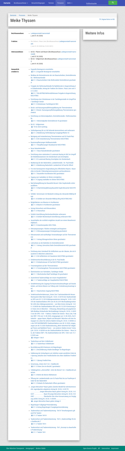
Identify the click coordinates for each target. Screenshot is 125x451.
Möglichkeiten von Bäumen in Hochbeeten (45, 202)
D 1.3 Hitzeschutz (39, 211)
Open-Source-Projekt (90, 448)
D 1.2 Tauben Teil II (39, 424)
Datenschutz (106, 448)
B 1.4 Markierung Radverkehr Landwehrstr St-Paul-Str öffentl (53, 165)
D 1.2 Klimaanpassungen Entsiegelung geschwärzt (50, 231)
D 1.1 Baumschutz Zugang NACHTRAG (46, 291)
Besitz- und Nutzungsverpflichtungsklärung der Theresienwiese (51, 108)
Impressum (115, 448)
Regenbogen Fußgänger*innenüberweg (44, 405)
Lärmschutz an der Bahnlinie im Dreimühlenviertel (47, 243)
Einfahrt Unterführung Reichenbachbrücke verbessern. (48, 214)
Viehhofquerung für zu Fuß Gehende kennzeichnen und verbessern (53, 130)
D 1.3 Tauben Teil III (40, 415)
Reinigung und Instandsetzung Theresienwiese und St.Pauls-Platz (52, 136)
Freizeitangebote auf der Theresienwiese (44, 266)
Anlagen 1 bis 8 (38, 338)
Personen (60, 3)
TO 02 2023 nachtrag (40, 127)
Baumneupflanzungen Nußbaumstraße (44, 142)
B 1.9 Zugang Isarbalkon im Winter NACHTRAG (48, 179)
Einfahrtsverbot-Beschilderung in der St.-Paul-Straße (48, 260)
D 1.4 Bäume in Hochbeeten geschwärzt (46, 205)
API (99, 448)
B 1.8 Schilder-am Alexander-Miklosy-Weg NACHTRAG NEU (52, 199)
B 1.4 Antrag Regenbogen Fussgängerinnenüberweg (50, 407)
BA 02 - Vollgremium (37, 124)
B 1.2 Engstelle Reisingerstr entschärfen (46, 72)
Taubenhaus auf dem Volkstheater (42, 341)
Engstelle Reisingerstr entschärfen (42, 69)
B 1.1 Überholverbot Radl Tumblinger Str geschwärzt (50, 274)
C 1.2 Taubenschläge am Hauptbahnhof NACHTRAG (50, 280)
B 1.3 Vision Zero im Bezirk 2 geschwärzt (46, 366)
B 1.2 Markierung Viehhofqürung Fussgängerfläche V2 (51, 133)
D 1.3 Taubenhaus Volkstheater (43, 344)
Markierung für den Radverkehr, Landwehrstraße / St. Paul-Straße (52, 163)
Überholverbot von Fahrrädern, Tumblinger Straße (47, 272)
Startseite (7, 3)
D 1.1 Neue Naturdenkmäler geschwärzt (46, 151)
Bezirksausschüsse (21, 3)
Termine (51, 3)
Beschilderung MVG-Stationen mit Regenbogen (46, 347)
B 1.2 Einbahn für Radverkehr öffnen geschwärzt (49, 383)
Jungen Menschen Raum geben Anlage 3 (47, 401)
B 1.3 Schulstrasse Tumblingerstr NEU (45, 104)
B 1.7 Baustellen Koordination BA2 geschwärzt (48, 174)
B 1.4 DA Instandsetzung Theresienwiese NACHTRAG (51, 139)
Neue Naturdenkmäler (38, 148)
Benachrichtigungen (38, 3)
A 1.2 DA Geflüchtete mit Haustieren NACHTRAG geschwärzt (53, 256)
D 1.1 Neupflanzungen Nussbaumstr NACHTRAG (49, 145)
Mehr (69, 3)
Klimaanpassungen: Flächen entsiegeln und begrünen (48, 229)
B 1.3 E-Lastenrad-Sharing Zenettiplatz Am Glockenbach (51, 159)
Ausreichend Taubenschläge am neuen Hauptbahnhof (48, 278)
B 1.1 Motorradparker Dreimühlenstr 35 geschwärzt (50, 121)
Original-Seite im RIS (107, 19)
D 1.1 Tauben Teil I (39, 432)
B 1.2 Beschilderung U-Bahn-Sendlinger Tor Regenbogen (51, 350)
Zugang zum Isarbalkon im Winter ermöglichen (46, 177)
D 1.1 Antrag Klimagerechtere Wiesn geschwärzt (49, 239)
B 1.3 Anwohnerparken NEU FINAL (44, 225)
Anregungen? (30, 448)
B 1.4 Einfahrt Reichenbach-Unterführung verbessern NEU (52, 217)
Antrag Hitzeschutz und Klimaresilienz (43, 208)
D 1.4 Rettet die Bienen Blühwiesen (45, 375)
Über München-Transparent (15, 448)
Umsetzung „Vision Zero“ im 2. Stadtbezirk (45, 364)
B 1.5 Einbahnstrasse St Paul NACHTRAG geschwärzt (50, 262)
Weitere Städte (41, 448)
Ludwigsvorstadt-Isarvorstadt (40, 33)
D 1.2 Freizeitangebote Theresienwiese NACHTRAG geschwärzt (54, 268)
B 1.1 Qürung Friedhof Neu (42, 360)
